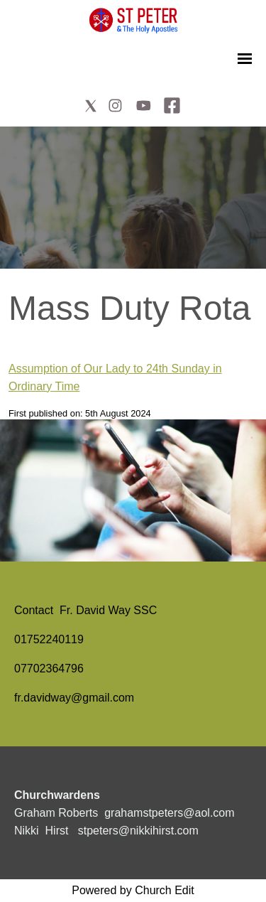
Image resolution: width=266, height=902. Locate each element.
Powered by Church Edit (133, 890)
